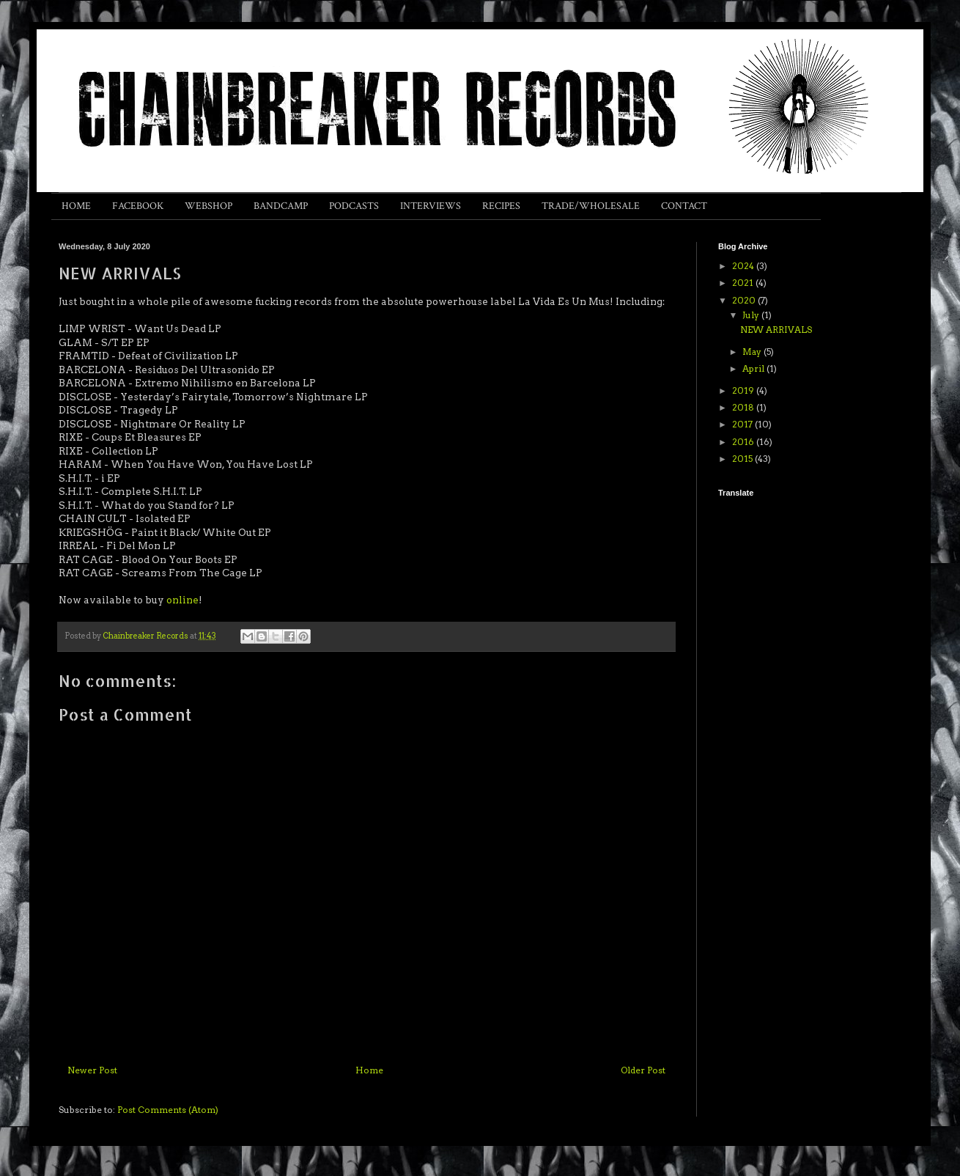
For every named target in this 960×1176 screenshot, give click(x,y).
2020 (745, 300)
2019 (744, 390)
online (182, 600)
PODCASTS (354, 206)
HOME (76, 206)
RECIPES (501, 206)
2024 (744, 265)
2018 (744, 407)
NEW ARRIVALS (776, 329)
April (754, 368)
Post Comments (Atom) (167, 1109)
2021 (744, 282)
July (751, 314)
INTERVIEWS (430, 206)
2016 (744, 441)
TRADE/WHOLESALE (591, 206)
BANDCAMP (281, 206)
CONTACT (684, 206)
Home (369, 1070)
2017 (743, 424)
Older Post (643, 1070)
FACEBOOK (137, 206)
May (753, 351)
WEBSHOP (208, 206)
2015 (743, 458)
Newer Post (92, 1070)
